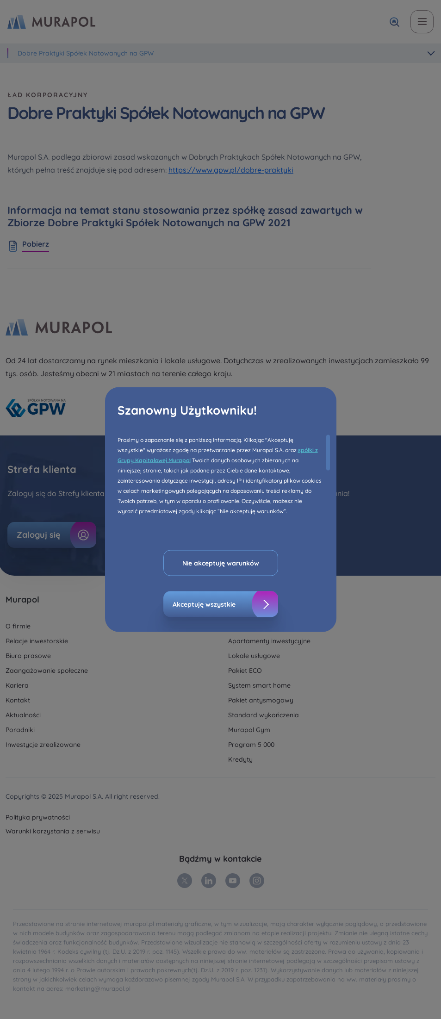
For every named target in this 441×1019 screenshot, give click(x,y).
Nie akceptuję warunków (220, 563)
